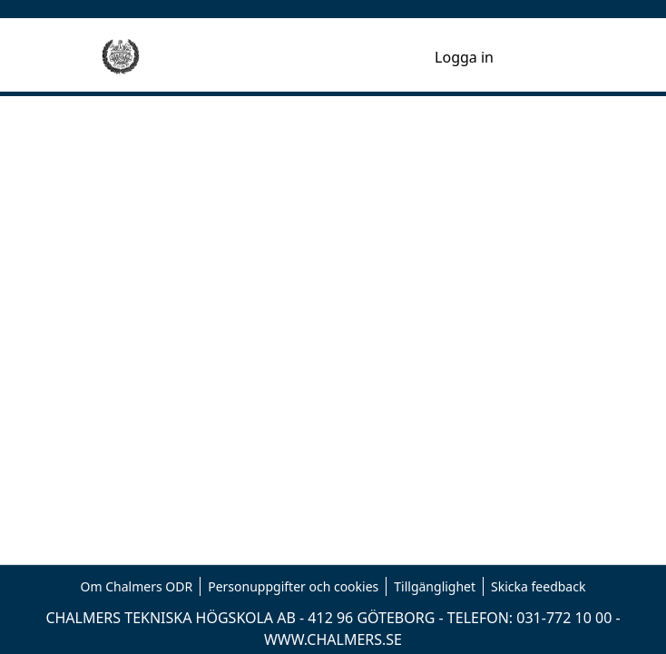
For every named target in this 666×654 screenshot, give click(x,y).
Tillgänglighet (434, 586)
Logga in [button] (465, 57)
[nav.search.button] (391, 57)
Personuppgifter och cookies (293, 586)
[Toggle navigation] (539, 57)
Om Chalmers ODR (137, 586)
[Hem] (121, 57)
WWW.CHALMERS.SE (333, 639)
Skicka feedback (538, 586)
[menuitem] (417, 57)
